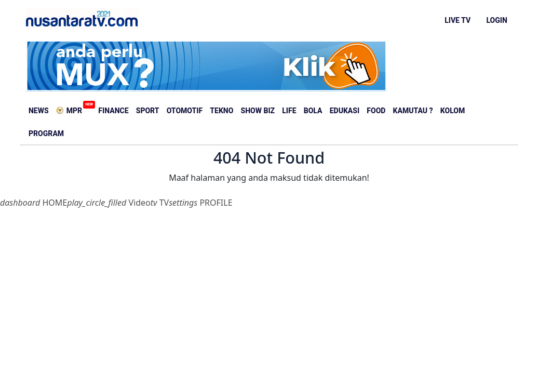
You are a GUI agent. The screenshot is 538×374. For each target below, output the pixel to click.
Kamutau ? (413, 110)
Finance (113, 110)
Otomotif (185, 110)
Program (46, 133)
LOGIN (496, 20)
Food (376, 110)
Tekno (221, 110)
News (39, 110)
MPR (70, 108)
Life (289, 110)
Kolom (452, 110)
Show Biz (258, 110)
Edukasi (344, 110)
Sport (147, 110)
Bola (313, 110)
